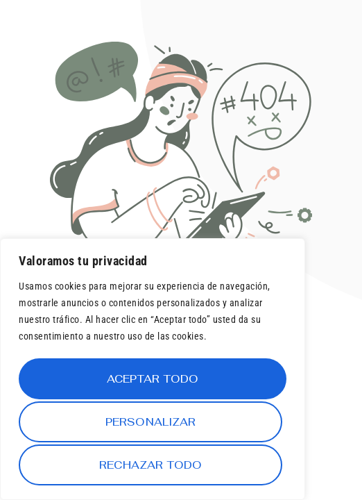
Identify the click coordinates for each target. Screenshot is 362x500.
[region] (152, 372)
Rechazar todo (149, 424)
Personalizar (150, 383)
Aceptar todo (153, 465)
